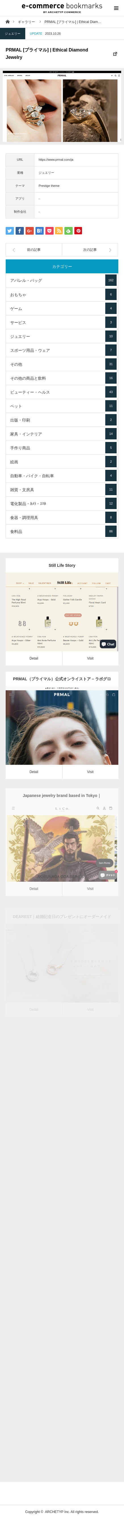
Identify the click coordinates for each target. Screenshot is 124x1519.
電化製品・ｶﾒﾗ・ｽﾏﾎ (63, 503)
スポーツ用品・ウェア (63, 350)
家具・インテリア (63, 433)
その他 (63, 364)
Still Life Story (62, 568)
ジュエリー (12, 33)
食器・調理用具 (63, 517)
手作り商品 (63, 447)
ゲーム (63, 308)
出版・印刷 (63, 419)
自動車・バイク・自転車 (63, 475)
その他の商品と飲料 (63, 378)
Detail (34, 662)
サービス (63, 322)
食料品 (63, 531)
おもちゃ (63, 294)
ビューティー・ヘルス (63, 392)
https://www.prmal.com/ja (56, 159)
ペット (63, 406)
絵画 (63, 461)
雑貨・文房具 (63, 489)
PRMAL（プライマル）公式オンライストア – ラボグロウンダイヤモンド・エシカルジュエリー (62, 691)
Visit (90, 662)
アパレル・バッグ (63, 280)
